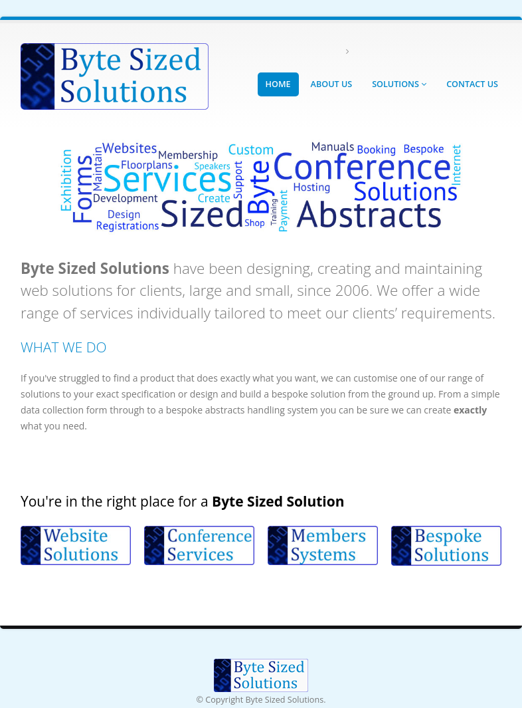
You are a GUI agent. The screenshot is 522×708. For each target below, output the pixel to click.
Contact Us (472, 84)
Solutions (399, 84)
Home (278, 84)
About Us (332, 84)
